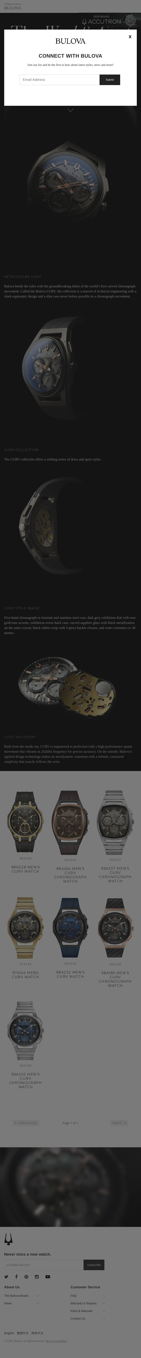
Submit (110, 79)
